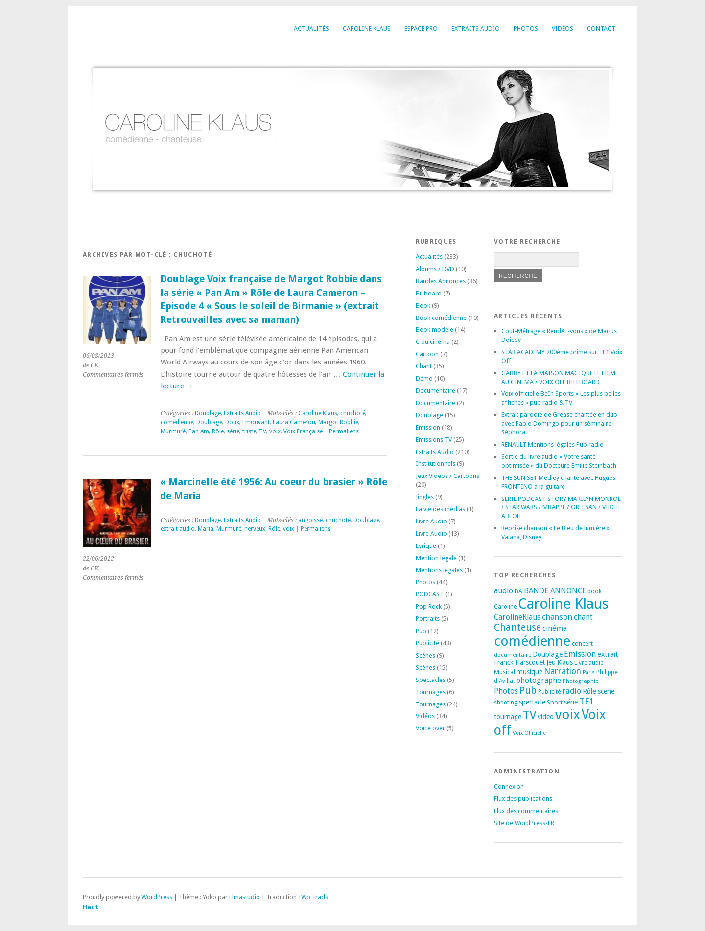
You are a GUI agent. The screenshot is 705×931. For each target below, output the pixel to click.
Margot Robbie (338, 422)
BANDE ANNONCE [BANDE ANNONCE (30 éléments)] (555, 591)
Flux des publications (523, 798)
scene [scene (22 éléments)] (606, 691)
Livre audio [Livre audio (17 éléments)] (589, 662)
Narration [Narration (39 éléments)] (562, 671)
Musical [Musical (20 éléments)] (504, 672)
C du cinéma (433, 341)
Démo (424, 378)
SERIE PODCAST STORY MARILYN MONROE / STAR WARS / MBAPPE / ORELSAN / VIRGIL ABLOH (561, 507)
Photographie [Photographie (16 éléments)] (580, 681)
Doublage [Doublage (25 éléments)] (548, 654)
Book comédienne (441, 317)
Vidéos (562, 28)
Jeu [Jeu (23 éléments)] (551, 662)
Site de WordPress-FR (524, 823)
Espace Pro (421, 28)
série (233, 431)
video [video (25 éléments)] (546, 717)
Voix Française (303, 431)
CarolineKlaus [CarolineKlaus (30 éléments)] (517, 617)
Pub (421, 631)
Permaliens (344, 431)
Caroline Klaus (367, 28)
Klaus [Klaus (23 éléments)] (565, 662)
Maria (205, 528)
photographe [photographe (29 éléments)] (538, 680)
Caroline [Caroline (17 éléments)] (505, 606)
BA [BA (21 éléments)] (518, 591)
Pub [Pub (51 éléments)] (528, 690)
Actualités (311, 28)
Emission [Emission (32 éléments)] (580, 654)
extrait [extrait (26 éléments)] (607, 654)
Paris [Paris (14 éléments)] (589, 672)
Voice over (430, 728)
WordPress (156, 897)
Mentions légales (439, 570)
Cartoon (427, 354)
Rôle (218, 431)
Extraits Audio (475, 28)
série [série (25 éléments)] (571, 702)
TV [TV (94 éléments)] (529, 715)
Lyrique (426, 545)
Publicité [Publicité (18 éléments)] (549, 691)
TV (262, 431)
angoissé (310, 520)
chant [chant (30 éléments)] (583, 617)
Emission (428, 427)
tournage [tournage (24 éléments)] (507, 717)
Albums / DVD (435, 268)
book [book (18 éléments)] (595, 591)
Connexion (509, 786)
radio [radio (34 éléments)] (572, 691)
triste (249, 431)
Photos (526, 28)
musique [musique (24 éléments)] (529, 672)
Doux (232, 422)
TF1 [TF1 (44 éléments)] (586, 701)
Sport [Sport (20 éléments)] (555, 702)
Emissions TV (434, 439)
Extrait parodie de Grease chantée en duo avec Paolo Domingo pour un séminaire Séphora (559, 423)
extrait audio (178, 528)
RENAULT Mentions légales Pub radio (552, 444)
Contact (601, 28)
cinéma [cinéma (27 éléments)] (554, 628)
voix (275, 431)
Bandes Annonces (441, 281)
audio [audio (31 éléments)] (503, 590)
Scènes (425, 655)
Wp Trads (314, 897)
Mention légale (436, 558)
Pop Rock (429, 606)
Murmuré (173, 431)
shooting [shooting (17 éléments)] (505, 702)
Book (423, 305)
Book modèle (434, 329)
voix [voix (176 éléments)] (567, 714)
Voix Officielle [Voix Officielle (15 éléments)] (529, 733)
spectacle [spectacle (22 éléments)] (532, 702)
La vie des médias (440, 509)
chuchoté (352, 413)
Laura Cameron (294, 422)
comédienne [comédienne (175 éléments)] (532, 641)
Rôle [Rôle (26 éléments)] (589, 691)
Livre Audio (431, 521)
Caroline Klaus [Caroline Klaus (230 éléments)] (563, 603)
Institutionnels (435, 463)
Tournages (431, 692)
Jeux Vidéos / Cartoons (447, 475)
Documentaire (435, 390)
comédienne (177, 422)
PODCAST (430, 594)
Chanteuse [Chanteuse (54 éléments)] (517, 627)
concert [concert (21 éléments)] (582, 643)
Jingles (425, 496)
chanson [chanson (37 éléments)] (557, 617)
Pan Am (198, 431)
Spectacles (431, 679)
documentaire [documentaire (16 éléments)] (512, 654)
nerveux (254, 528)
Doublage (208, 413)
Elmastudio (244, 897)
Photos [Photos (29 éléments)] (506, 691)
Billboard (429, 293)
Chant (424, 366)
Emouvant (256, 422)
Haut (90, 906)
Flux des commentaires (526, 811)
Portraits (428, 618)
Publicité (427, 643)
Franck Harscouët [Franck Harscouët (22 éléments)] (519, 662)
